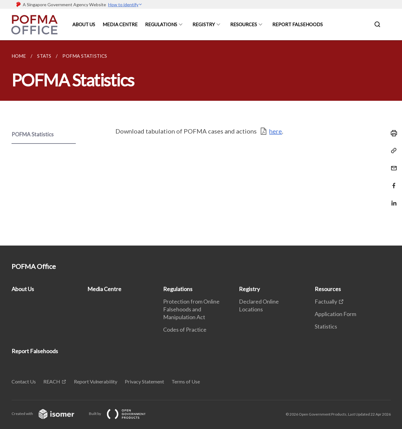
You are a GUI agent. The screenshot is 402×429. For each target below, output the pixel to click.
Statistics (326, 326)
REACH (51, 381)
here (275, 131)
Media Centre (120, 24)
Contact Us (24, 381)
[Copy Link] (392, 150)
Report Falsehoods (297, 24)
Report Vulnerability (95, 381)
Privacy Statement (144, 381)
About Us (83, 24)
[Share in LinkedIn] (392, 199)
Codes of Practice (184, 329)
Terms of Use (186, 381)
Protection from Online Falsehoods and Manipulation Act (191, 309)
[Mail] (392, 164)
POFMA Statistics (33, 134)
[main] (201, 143)
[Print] (392, 133)
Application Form (335, 313)
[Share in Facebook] (392, 182)
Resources (243, 24)
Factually (326, 301)
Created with (48, 413)
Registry (203, 24)
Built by (122, 413)
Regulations (161, 24)
